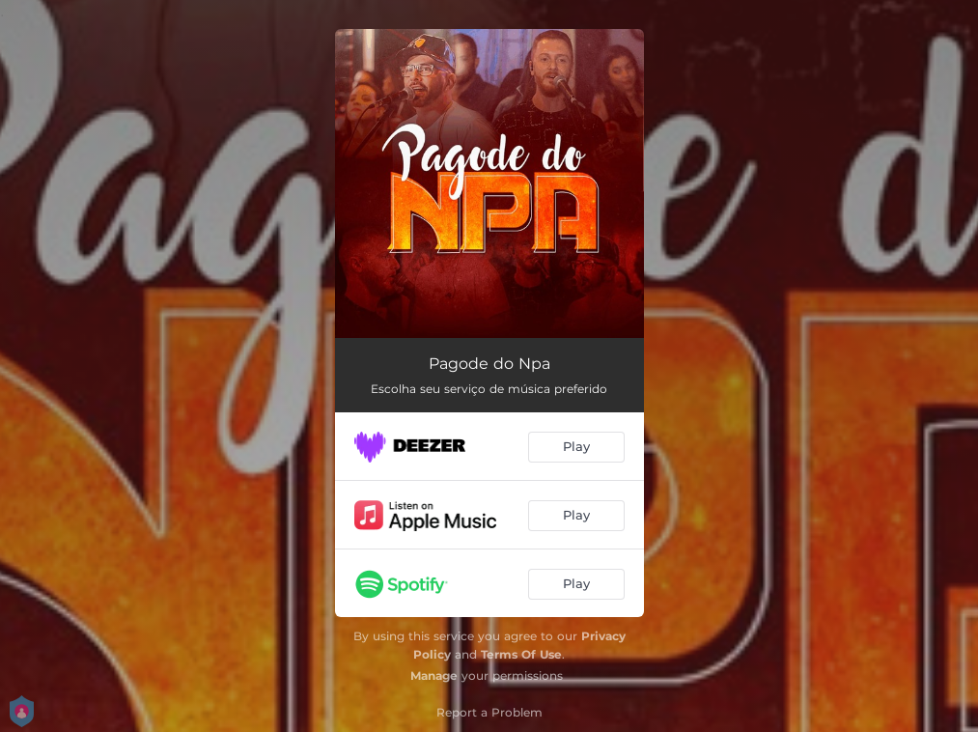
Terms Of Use (521, 654)
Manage (434, 675)
